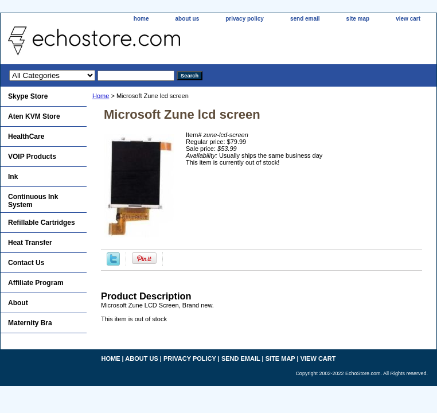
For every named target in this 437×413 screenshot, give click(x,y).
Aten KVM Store (34, 116)
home (141, 18)
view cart (408, 18)
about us (187, 18)
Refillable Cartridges (41, 223)
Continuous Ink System (33, 201)
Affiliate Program (36, 283)
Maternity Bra (30, 323)
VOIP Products (32, 157)
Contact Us (26, 263)
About (18, 303)
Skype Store (28, 96)
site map (358, 18)
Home (100, 95)
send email (305, 18)
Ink (13, 177)
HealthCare (26, 137)
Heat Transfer (30, 243)
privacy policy (244, 18)
